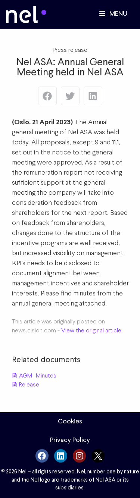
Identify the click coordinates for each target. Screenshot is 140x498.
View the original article (91, 330)
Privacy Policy (70, 439)
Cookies (70, 421)
